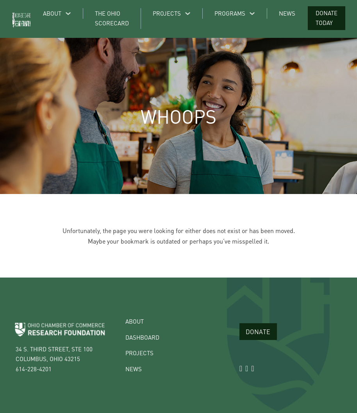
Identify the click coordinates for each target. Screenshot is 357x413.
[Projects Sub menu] (193, 13)
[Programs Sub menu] (258, 13)
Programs (229, 13)
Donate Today (326, 18)
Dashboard (142, 337)
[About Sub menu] (74, 13)
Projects (167, 13)
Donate (258, 332)
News (287, 13)
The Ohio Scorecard (112, 18)
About (52, 13)
